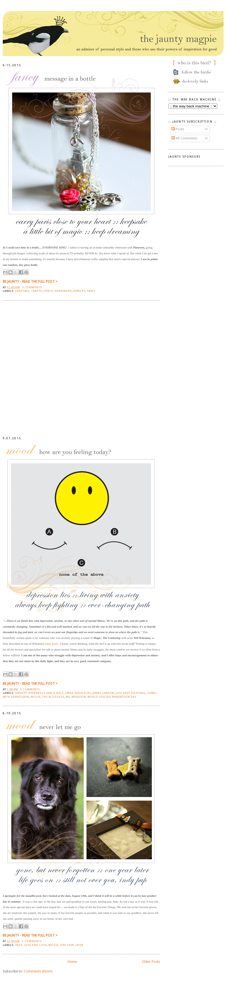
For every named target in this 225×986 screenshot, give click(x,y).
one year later (71, 945)
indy (18, 945)
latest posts (51, 643)
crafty (36, 290)
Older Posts (151, 961)
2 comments (32, 941)
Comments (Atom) (38, 971)
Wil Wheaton (76, 696)
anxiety (21, 692)
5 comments (30, 689)
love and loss (35, 945)
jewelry (79, 290)
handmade (63, 290)
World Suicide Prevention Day (112, 696)
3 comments (32, 287)
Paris (91, 290)
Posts (177, 129)
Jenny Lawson (103, 692)
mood (36, 696)
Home (72, 961)
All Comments (184, 138)
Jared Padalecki (78, 692)
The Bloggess (53, 696)
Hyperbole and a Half (45, 692)
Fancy (48, 290)
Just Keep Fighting (130, 692)
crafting (22, 290)
